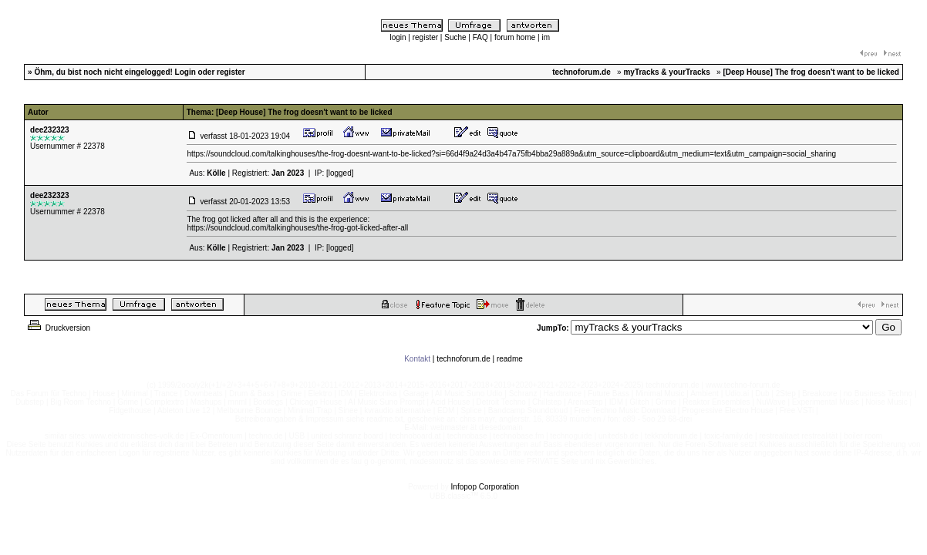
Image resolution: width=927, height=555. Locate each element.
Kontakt (417, 359)
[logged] (340, 173)
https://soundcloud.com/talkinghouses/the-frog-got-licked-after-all (297, 228)
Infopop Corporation (485, 487)
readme (510, 359)
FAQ (480, 37)
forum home (514, 37)
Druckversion (57, 328)
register (425, 37)
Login (185, 72)
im (545, 37)
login (397, 37)
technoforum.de (463, 359)
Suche (455, 37)
